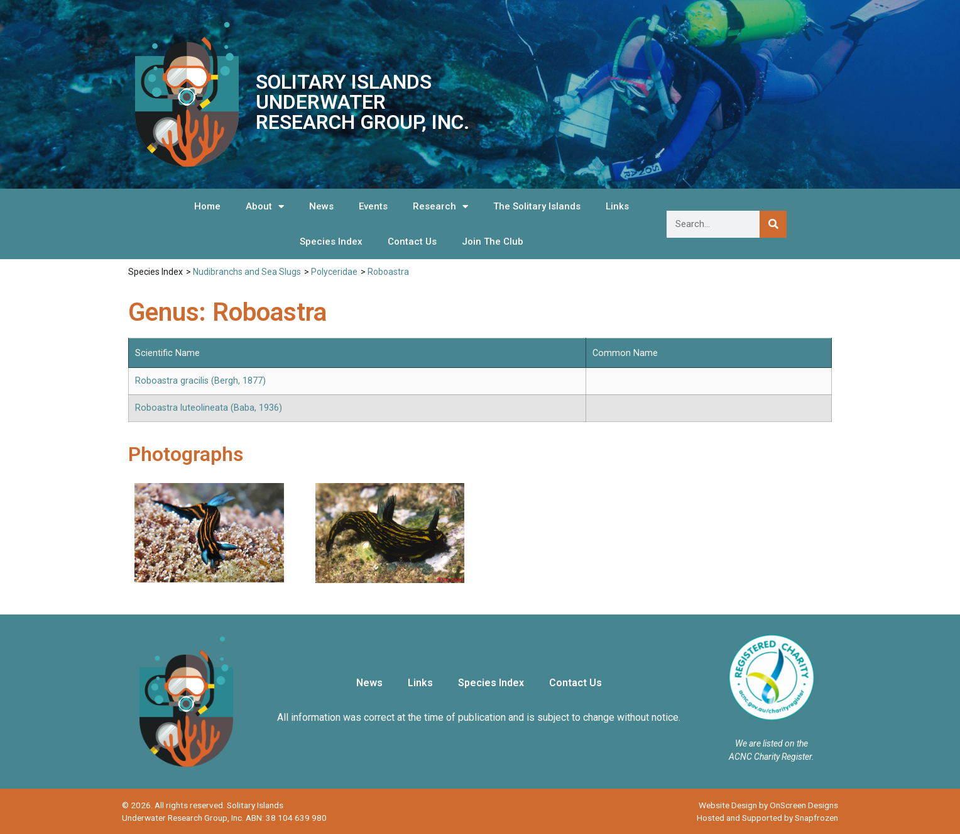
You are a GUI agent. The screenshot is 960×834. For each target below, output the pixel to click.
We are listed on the (771, 743)
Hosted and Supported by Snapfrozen (767, 818)
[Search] (773, 224)
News (321, 206)
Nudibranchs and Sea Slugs (247, 272)
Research (440, 207)
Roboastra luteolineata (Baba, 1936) (208, 408)
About (265, 207)
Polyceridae (334, 272)
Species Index (331, 241)
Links (617, 206)
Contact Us (412, 241)
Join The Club (492, 241)
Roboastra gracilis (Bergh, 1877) (200, 380)
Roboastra (388, 272)
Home (207, 206)
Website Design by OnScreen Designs (768, 805)
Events (373, 206)
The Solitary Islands (537, 206)
